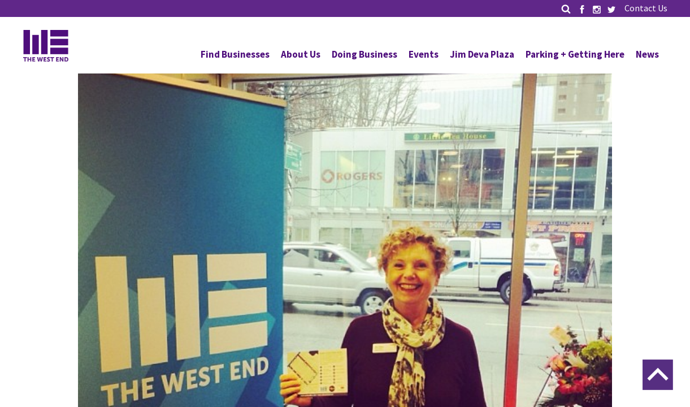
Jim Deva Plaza (482, 54)
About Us (300, 54)
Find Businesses (235, 54)
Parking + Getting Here (575, 54)
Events (424, 54)
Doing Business (364, 54)
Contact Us (645, 8)
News (647, 54)
